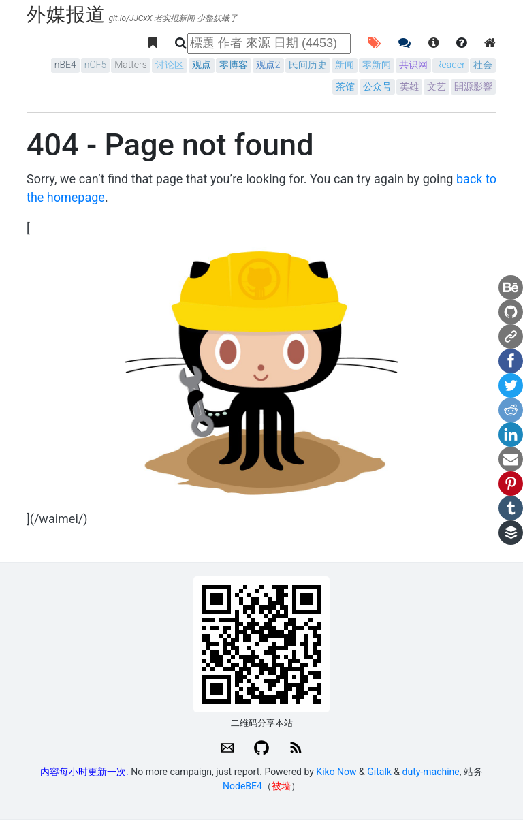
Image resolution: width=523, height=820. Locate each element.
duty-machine (431, 771)
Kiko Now (336, 771)
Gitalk (379, 771)
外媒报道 (66, 14)
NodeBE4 (242, 785)
